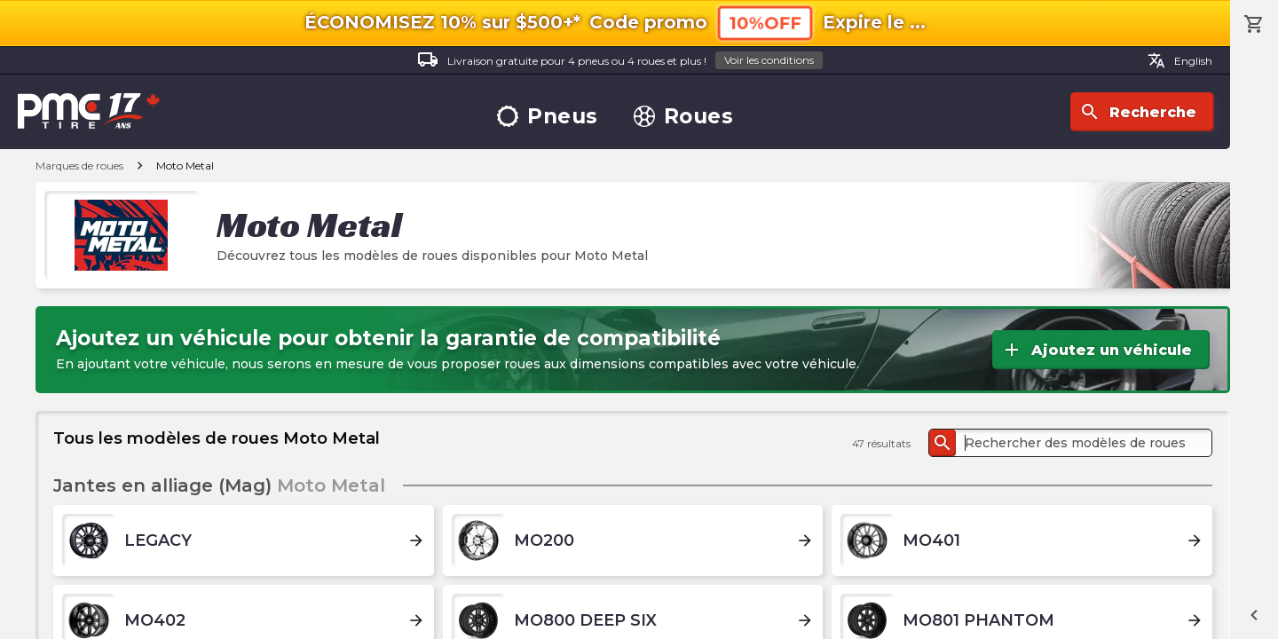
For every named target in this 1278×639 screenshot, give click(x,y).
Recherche (1137, 111)
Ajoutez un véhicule (1096, 349)
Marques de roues (79, 165)
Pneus (547, 117)
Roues (684, 117)
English (1180, 60)
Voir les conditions (769, 60)
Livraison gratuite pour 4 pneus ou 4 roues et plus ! (620, 61)
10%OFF (765, 22)
